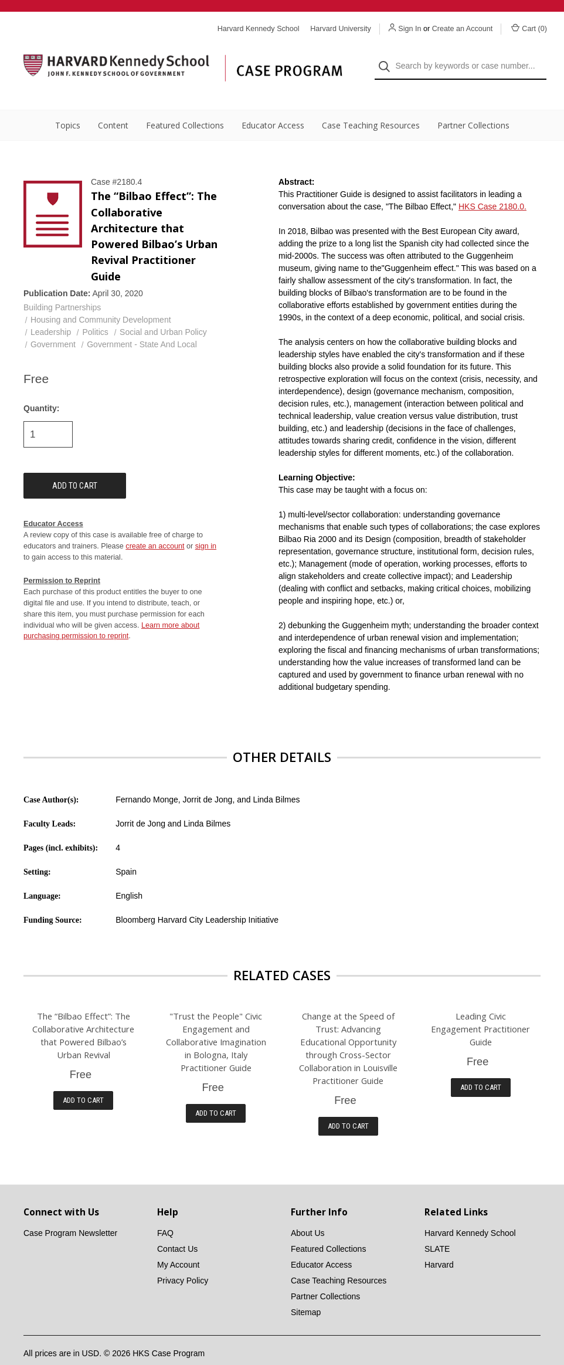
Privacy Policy (182, 1261)
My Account (178, 1245)
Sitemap (306, 1293)
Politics (95, 312)
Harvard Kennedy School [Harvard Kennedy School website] (259, 29)
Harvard (439, 1245)
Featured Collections (185, 105)
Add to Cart (83, 1080)
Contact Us (177, 1229)
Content (113, 105)
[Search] (388, 56)
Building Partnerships (62, 288)
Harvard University (340, 29)
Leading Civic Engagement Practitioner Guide (480, 1009)
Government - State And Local (142, 325)
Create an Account (462, 29)
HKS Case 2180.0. (492, 187)
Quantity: (41, 389)
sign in (205, 527)
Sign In (409, 29)
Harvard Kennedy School (470, 1213)
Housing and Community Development (100, 300)
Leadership (50, 312)
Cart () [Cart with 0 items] (529, 28)
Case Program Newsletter (70, 1213)
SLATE (437, 1229)
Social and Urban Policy (163, 312)
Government (53, 325)
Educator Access (273, 105)
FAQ (165, 1213)
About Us (308, 1213)
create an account (154, 527)
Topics (67, 105)
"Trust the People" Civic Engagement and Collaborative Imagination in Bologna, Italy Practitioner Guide (216, 1022)
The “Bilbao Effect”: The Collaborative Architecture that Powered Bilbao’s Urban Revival (83, 1016)
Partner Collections (473, 105)
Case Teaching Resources (371, 105)
